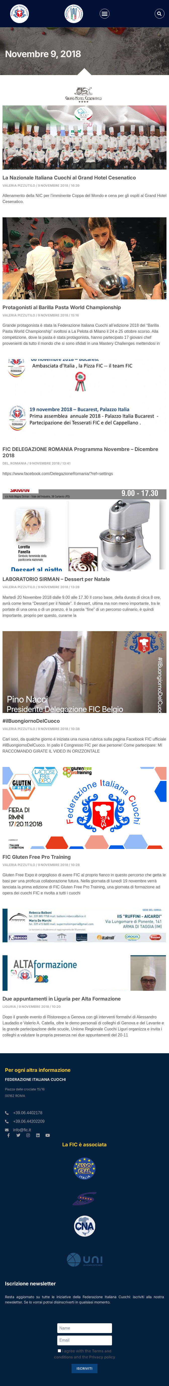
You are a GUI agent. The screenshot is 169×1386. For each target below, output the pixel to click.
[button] (105, 14)
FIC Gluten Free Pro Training (37, 857)
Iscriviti (84, 1368)
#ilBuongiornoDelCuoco (31, 721)
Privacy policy (102, 1357)
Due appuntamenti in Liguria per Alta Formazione (62, 999)
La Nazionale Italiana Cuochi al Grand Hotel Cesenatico (69, 178)
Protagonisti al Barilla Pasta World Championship (62, 307)
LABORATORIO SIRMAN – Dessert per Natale (56, 579)
